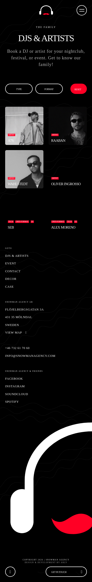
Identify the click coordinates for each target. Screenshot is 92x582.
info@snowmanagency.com (30, 356)
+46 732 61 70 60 (17, 348)
